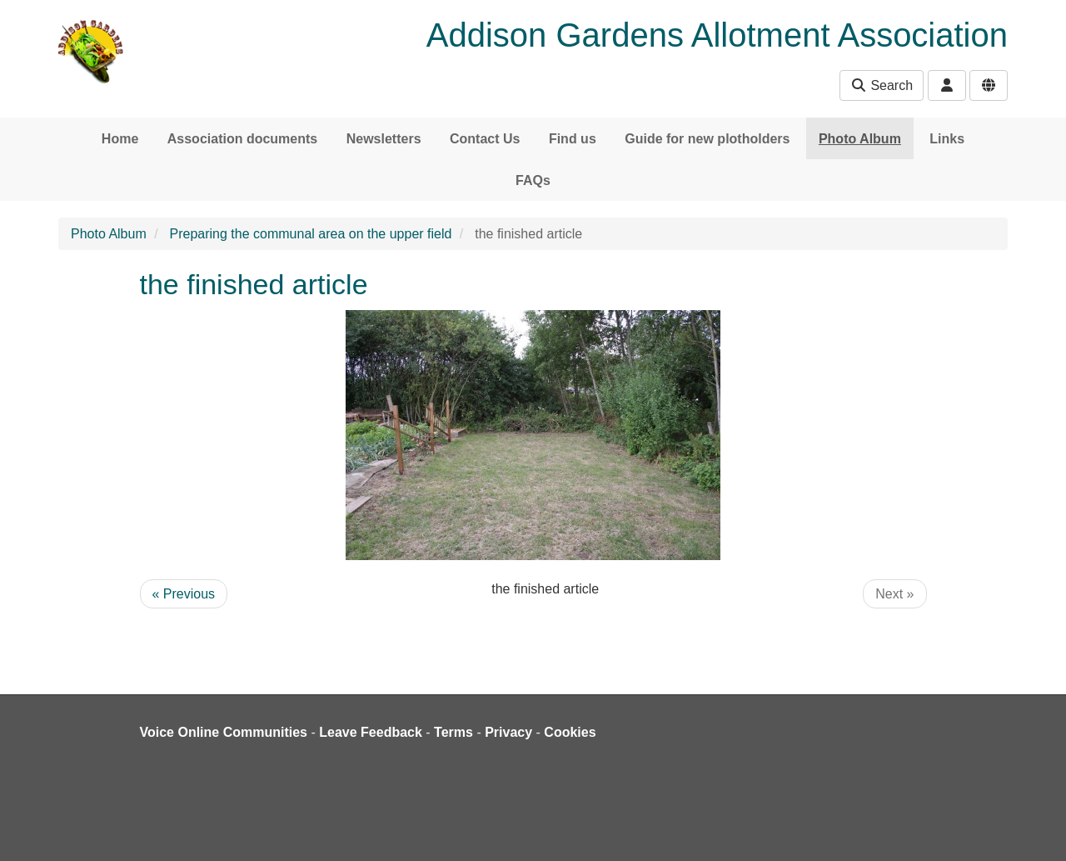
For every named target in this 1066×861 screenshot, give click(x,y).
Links (946, 139)
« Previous (184, 594)
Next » (894, 594)
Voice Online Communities (224, 732)
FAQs (533, 180)
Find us (572, 139)
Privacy (508, 732)
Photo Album (860, 139)
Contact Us (485, 139)
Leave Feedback (370, 732)
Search (881, 85)
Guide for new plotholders (707, 139)
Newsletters (383, 139)
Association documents (242, 139)
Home (120, 139)
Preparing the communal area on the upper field (311, 234)
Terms (453, 732)
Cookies (569, 732)
